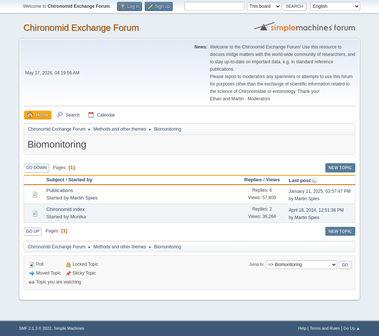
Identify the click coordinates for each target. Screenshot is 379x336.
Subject (55, 179)
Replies (253, 179)
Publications (59, 190)
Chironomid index (65, 209)
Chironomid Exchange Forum (81, 28)
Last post (303, 180)
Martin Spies (84, 198)
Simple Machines (69, 328)
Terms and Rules (325, 328)
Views (273, 179)
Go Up (32, 231)
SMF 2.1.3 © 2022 (35, 328)
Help (302, 328)
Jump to (256, 264)
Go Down (36, 167)
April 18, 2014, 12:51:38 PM (316, 210)
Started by (80, 179)
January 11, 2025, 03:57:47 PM (320, 191)
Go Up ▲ (351, 328)
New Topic (340, 167)
